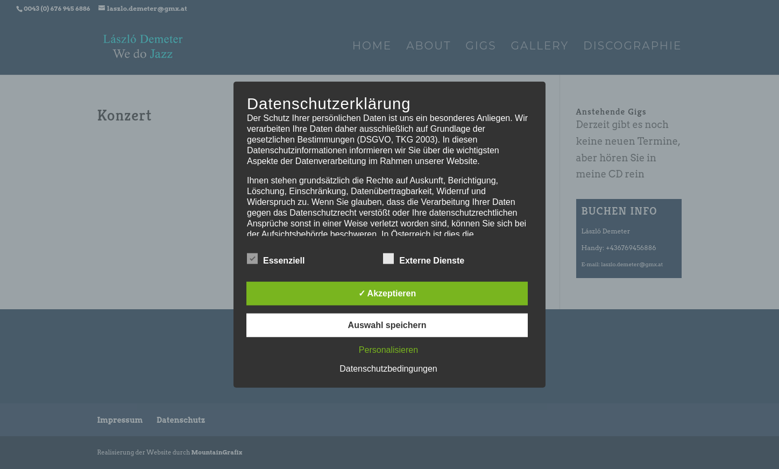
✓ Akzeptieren (387, 292)
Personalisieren (388, 349)
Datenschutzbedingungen (388, 368)
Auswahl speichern (387, 324)
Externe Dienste (423, 259)
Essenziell (275, 259)
